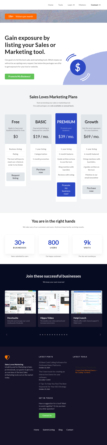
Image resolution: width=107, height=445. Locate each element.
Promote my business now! (66, 189)
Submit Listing (49, 429)
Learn (70, 5)
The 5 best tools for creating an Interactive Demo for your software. (52, 374)
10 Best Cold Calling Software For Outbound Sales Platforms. (53, 363)
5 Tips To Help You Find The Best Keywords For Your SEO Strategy (52, 385)
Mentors (82, 5)
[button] (6, 334)
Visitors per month (20, 16)
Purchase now (40, 171)
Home (50, 5)
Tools (60, 5)
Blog (61, 429)
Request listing (15, 176)
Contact (94, 5)
